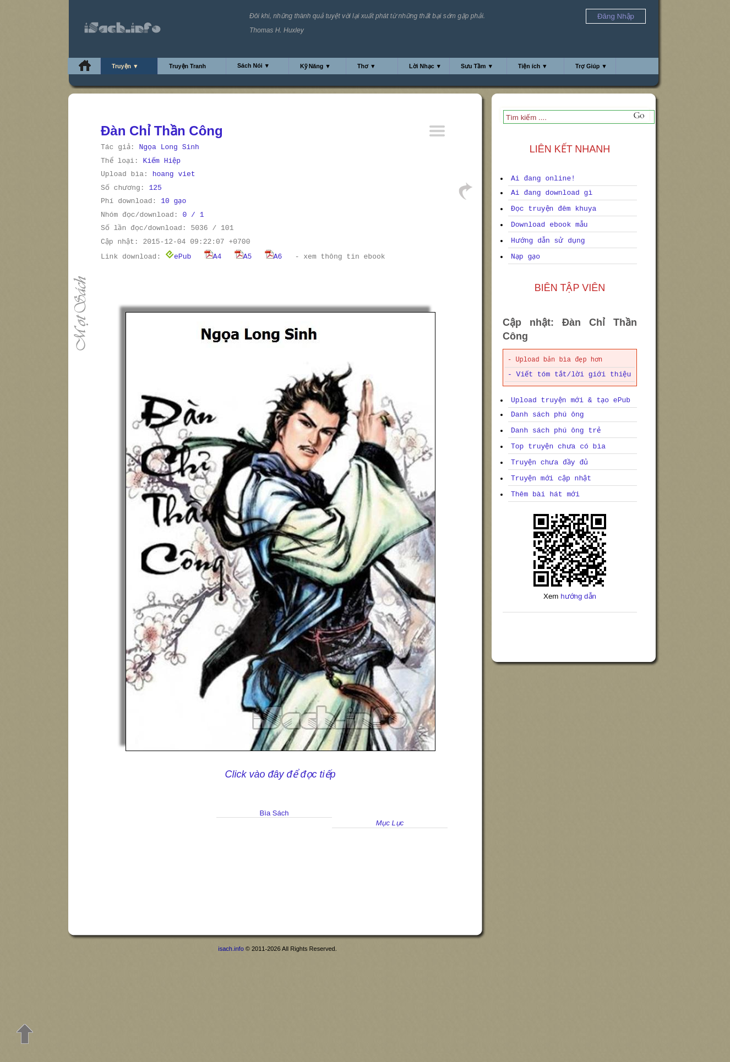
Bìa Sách (274, 813)
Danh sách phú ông (547, 414)
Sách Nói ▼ (253, 65)
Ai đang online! (543, 178)
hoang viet (173, 174)
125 (155, 188)
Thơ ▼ (366, 66)
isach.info (230, 948)
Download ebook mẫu (549, 225)
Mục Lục (390, 823)
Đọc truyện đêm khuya (553, 209)
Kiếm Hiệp (162, 161)
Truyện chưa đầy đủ (549, 462)
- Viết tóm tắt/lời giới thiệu (569, 374)
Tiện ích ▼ (533, 66)
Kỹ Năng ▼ (315, 66)
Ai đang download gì (551, 193)
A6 (273, 257)
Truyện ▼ (125, 66)
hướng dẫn (578, 596)
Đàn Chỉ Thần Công (162, 130)
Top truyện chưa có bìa (558, 446)
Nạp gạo (525, 257)
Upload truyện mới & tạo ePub (570, 400)
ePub (178, 257)
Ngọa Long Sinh (169, 147)
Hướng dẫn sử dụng (548, 241)
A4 (213, 257)
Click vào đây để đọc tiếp (280, 774)
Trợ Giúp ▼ (591, 66)
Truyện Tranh (187, 66)
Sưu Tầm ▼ (477, 66)
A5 (243, 257)
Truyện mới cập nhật (551, 478)
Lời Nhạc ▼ (425, 66)
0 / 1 (193, 215)
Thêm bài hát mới (545, 494)
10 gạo (173, 201)
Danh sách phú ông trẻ (556, 430)
